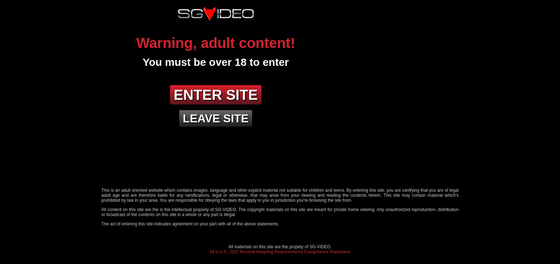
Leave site (216, 118)
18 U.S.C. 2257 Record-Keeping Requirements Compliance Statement (280, 251)
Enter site (216, 95)
